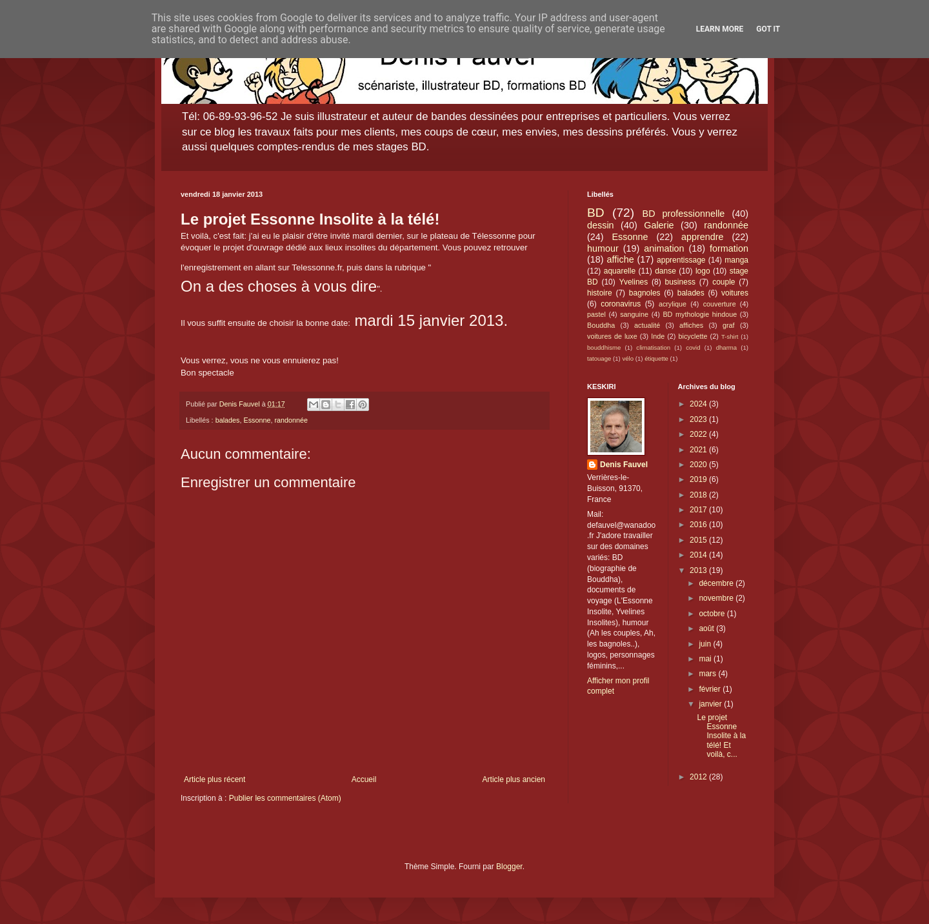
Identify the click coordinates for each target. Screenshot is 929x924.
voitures (734, 292)
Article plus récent (214, 779)
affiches (691, 325)
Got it (768, 29)
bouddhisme (604, 347)
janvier (711, 703)
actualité (647, 325)
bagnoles (645, 292)
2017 (699, 509)
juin (706, 643)
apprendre (702, 237)
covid (693, 347)
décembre (717, 583)
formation (729, 248)
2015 (699, 540)
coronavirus (621, 303)
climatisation (653, 347)
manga (736, 260)
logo (702, 271)
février (711, 689)
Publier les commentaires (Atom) (285, 798)
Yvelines (633, 281)
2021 (699, 449)
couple (723, 281)
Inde (657, 336)
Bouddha (601, 325)
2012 (699, 776)
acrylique (672, 304)
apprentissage (681, 260)
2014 (699, 554)
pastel (596, 314)
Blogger (509, 866)
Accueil (364, 779)
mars (708, 673)
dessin (600, 225)
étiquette (656, 358)
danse (665, 271)
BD (595, 212)
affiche (620, 259)
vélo (628, 358)
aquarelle (619, 271)
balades (227, 420)
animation (664, 248)
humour (603, 248)
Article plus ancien (514, 779)
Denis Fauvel (624, 464)
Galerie (659, 225)
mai (706, 658)
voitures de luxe (612, 336)
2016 (699, 524)
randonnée (291, 420)
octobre (712, 613)
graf (729, 325)
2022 (699, 434)
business (680, 281)
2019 (699, 479)
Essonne (256, 420)
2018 (699, 494)
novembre (717, 598)
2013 (699, 570)
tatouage (599, 358)
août (707, 628)
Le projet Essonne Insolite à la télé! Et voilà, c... (721, 736)
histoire (599, 292)
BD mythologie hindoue (700, 314)
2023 (699, 419)
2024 (699, 403)
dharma (726, 347)
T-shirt (730, 336)
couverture (719, 304)
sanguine (634, 314)
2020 (699, 464)
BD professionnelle (684, 213)
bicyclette (693, 336)
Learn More (720, 29)
